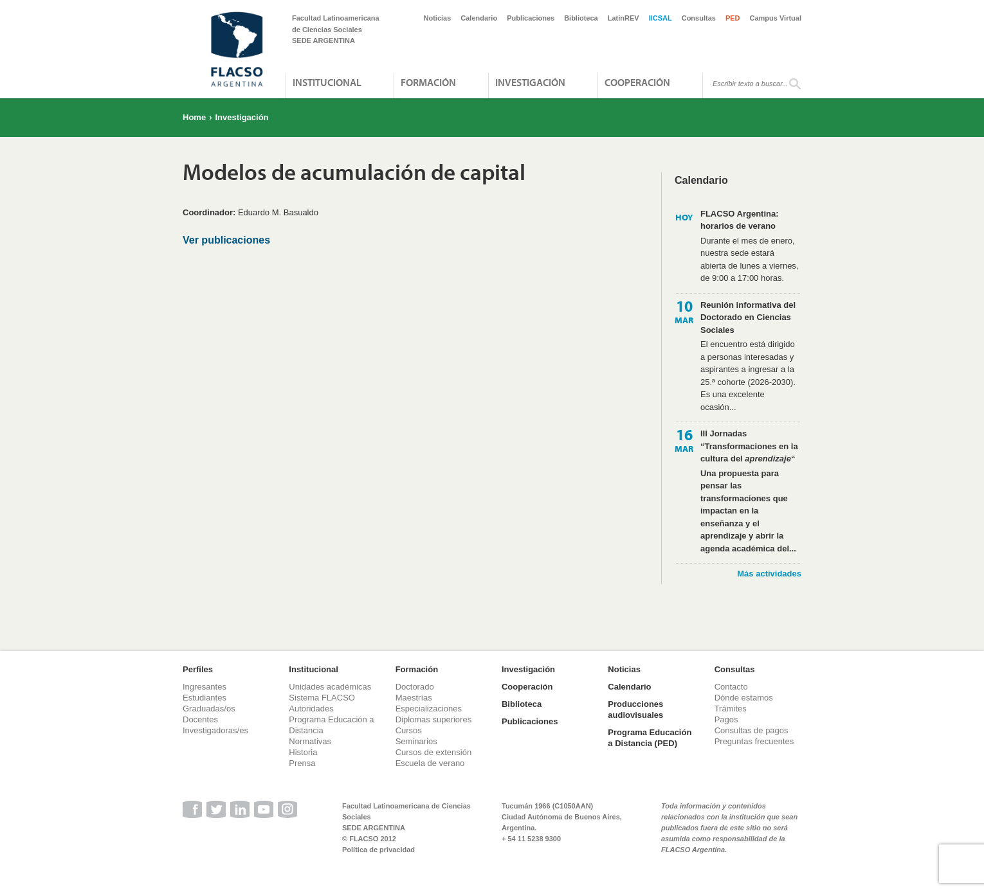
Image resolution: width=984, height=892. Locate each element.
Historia (303, 752)
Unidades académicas (330, 686)
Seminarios (416, 741)
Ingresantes (204, 686)
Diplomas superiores (434, 719)
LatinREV (623, 18)
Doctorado (415, 686)
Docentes (200, 719)
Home (194, 117)
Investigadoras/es (215, 730)
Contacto (731, 686)
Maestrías (414, 697)
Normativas (310, 741)
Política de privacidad (378, 849)
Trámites (731, 708)
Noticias (437, 18)
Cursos (409, 730)
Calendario (478, 18)
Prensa (302, 763)
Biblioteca (581, 18)
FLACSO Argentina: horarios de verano (739, 220)
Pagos (726, 719)
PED (732, 18)
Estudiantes (204, 697)
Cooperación (637, 82)
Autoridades (311, 708)
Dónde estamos (744, 697)
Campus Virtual (776, 18)
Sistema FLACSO (322, 697)
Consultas (699, 18)
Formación (428, 82)
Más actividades (769, 573)
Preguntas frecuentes (754, 741)
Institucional (327, 82)
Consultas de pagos (751, 730)
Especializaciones (429, 708)
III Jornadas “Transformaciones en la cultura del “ (749, 446)
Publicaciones (530, 18)
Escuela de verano (430, 763)
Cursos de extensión (434, 752)
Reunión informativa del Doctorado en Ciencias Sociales (748, 317)
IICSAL (660, 18)
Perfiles (198, 669)
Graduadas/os (209, 708)
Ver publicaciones (226, 240)
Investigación (530, 82)
